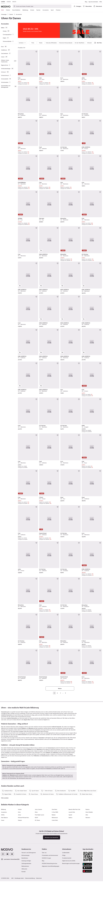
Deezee (20, 857)
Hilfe (100, 1)
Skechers (88, 855)
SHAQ (2, 852)
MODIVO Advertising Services (49, 900)
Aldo (87, 852)
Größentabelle (65, 890)
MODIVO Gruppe (46, 895)
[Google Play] (87, 901)
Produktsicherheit (66, 895)
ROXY (36, 855)
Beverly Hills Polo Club (74, 846)
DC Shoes (37, 857)
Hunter (20, 846)
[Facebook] (12, 891)
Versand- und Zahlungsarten (29, 890)
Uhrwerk (89, 42)
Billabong (3, 846)
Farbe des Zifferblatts (51, 42)
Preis (33, 42)
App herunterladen (93, 1)
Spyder (70, 852)
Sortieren (22, 43)
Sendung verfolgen (26, 898)
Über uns (44, 890)
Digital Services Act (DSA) (68, 898)
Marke (40, 42)
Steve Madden (89, 849)
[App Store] (87, 905)
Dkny (36, 849)
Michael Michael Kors (23, 855)
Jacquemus (4, 849)
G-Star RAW (55, 849)
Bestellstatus (25, 895)
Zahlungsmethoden (26, 900)
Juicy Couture (38, 846)
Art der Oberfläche (79, 42)
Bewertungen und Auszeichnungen (71, 900)
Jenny (19, 852)
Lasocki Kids (72, 849)
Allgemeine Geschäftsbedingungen (50, 903)
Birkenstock (55, 855)
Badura (70, 855)
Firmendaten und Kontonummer (50, 892)
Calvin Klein (55, 857)
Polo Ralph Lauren (39, 852)
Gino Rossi (54, 846)
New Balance (4, 855)
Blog (86, 1)
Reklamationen (25, 903)
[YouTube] (7, 891)
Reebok (53, 852)
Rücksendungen (25, 892)
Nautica (87, 846)
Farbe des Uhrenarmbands (65, 42)
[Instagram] (3, 891)
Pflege (63, 892)
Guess (2, 857)
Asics (19, 849)
